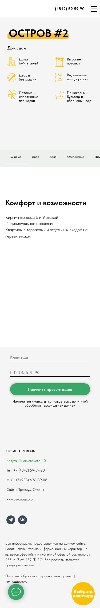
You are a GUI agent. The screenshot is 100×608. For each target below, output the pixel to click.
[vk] (22, 523)
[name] (50, 358)
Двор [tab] (35, 157)
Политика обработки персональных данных (39, 576)
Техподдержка (16, 581)
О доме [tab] (16, 157)
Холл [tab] (53, 157)
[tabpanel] (50, 210)
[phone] (50, 373)
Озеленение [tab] (75, 157)
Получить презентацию (50, 389)
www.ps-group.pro (19, 499)
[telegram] (10, 523)
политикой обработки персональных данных (56, 403)
